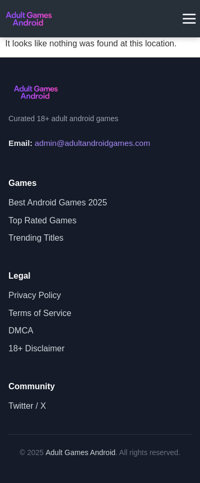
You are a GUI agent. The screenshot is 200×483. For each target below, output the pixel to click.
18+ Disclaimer (36, 348)
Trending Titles (35, 237)
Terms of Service (39, 313)
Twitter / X (27, 405)
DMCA (20, 330)
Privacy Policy (34, 295)
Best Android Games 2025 (57, 202)
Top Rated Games (42, 220)
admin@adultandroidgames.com (92, 143)
